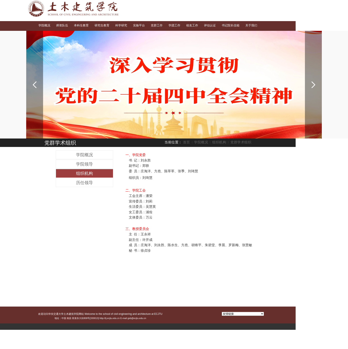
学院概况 (201, 142)
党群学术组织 (240, 142)
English (298, 3)
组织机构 (219, 142)
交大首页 (283, 3)
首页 (186, 142)
